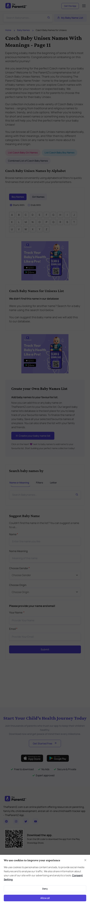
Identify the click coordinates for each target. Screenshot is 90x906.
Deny (45, 888)
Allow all (45, 898)
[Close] (85, 860)
